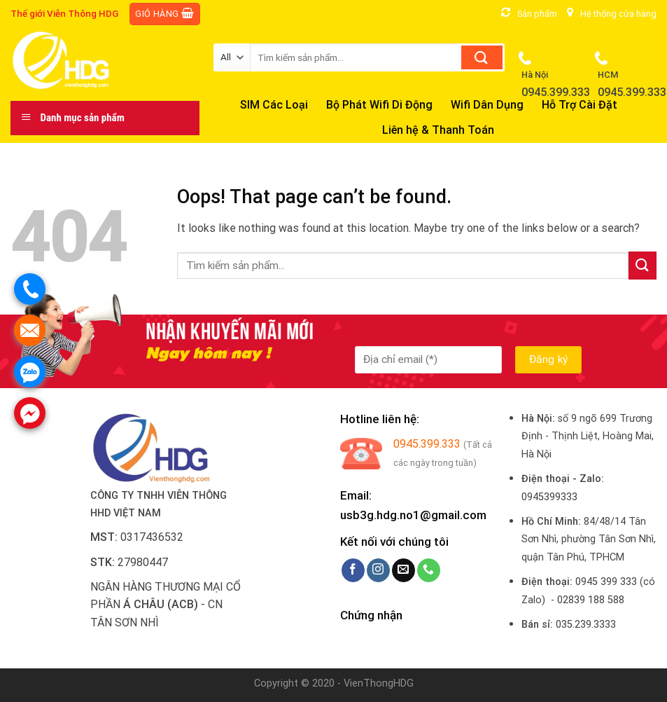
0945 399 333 (606, 582)
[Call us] (428, 570)
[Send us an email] (403, 570)
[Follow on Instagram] (378, 570)
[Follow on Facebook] (353, 570)
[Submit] (482, 57)
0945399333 (549, 497)
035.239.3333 (586, 625)
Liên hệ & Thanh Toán (438, 130)
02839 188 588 (590, 600)
